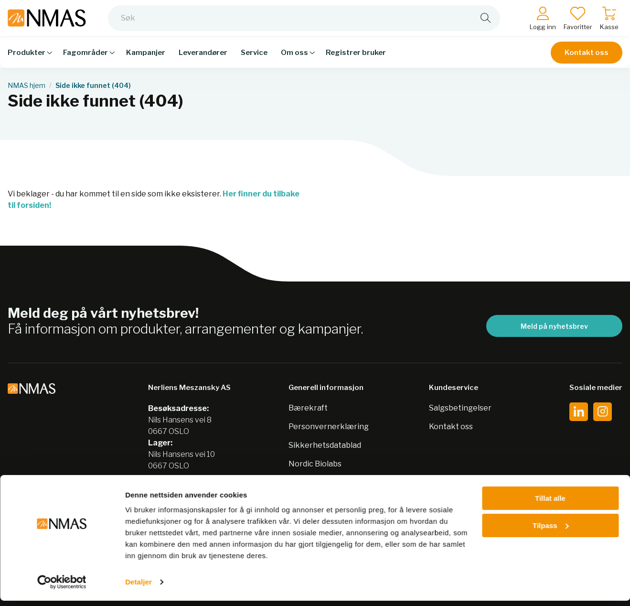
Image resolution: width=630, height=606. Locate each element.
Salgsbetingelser (460, 407)
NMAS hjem (26, 85)
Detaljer (138, 587)
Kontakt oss (587, 58)
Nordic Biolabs (315, 463)
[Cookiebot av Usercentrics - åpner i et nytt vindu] (62, 587)
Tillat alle (550, 503)
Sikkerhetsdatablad (324, 445)
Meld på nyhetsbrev (554, 326)
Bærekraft (308, 407)
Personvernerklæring (328, 426)
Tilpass (550, 530)
